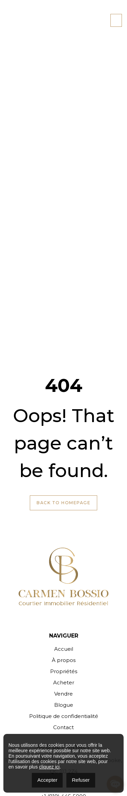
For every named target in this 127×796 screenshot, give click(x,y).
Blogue (63, 705)
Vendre (63, 693)
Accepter (47, 780)
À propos (64, 660)
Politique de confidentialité (63, 716)
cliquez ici (49, 767)
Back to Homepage (63, 502)
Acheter (63, 682)
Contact (63, 727)
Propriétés (63, 671)
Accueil (63, 649)
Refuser (81, 780)
